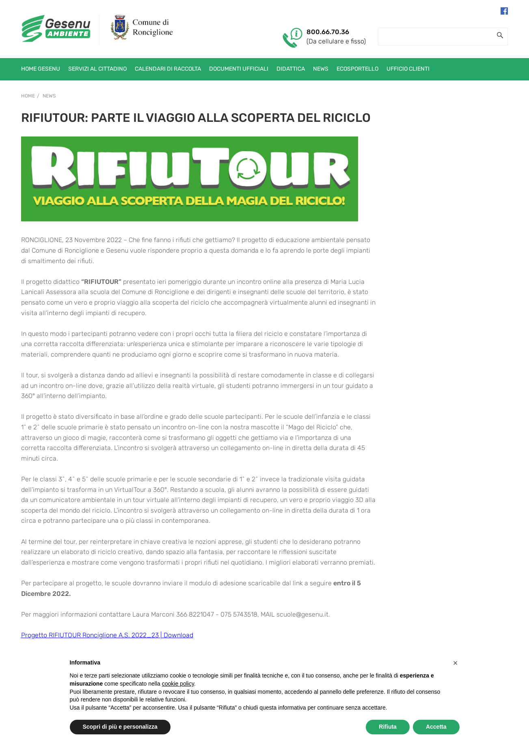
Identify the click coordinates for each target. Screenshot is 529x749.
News (49, 96)
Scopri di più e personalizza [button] (120, 726)
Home (28, 96)
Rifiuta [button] (388, 726)
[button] (455, 662)
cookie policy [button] (178, 683)
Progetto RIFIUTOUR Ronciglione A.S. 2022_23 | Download (107, 635)
